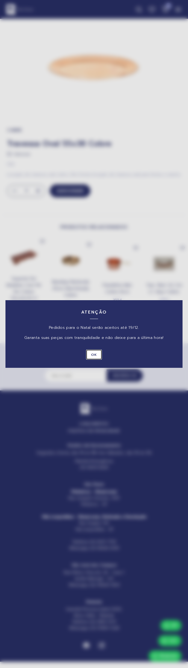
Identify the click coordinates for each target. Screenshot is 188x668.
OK (94, 354)
